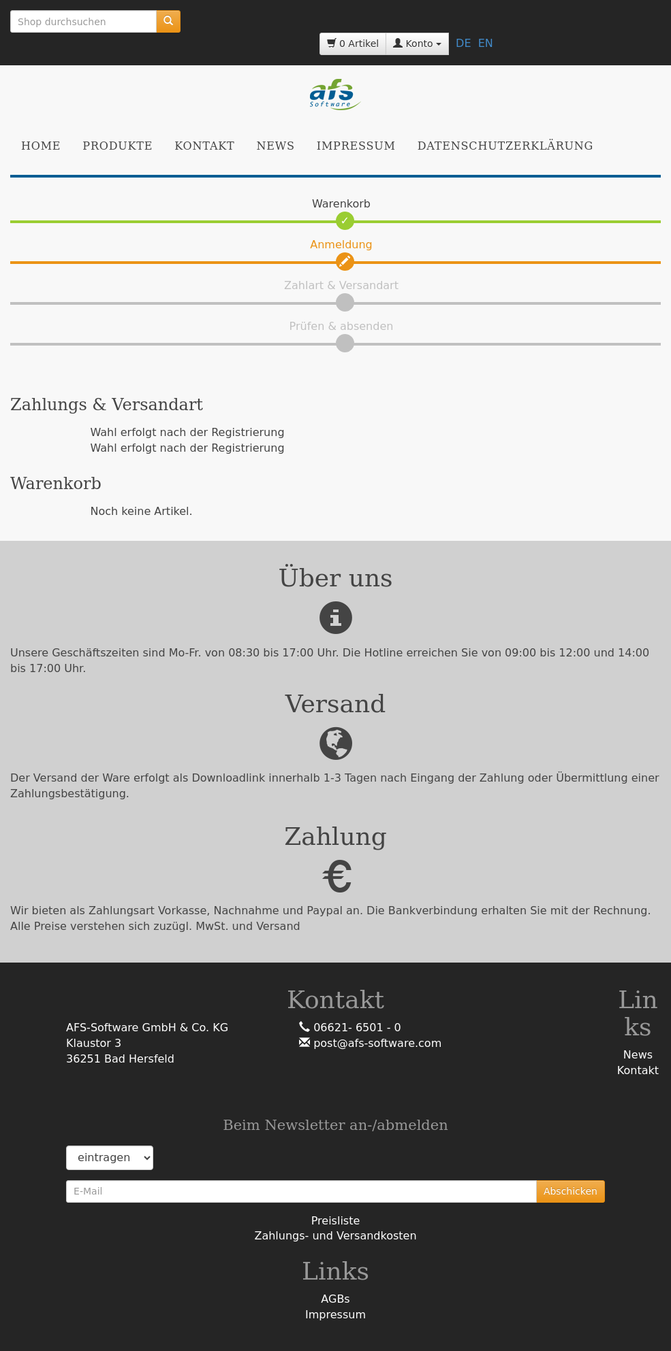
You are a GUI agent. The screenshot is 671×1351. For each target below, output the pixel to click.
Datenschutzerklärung (505, 145)
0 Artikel (353, 43)
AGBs (335, 1298)
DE (463, 43)
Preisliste (335, 1220)
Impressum (356, 145)
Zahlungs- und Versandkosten (335, 1235)
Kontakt (204, 145)
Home (41, 145)
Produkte (117, 145)
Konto (417, 43)
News (276, 145)
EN (485, 43)
